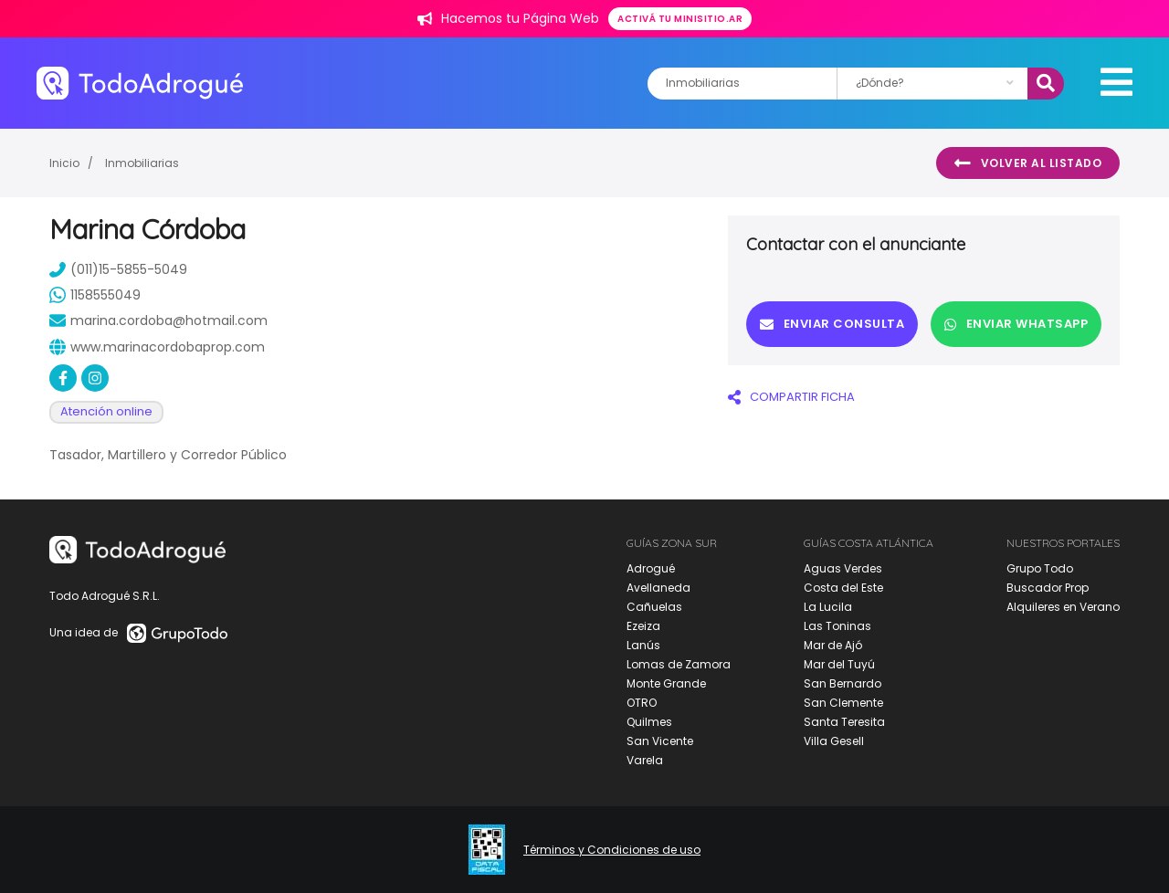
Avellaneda (658, 587)
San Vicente (660, 741)
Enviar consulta (832, 323)
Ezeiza (643, 626)
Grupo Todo (1039, 568)
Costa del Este (843, 587)
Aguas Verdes (843, 568)
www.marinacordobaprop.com (157, 347)
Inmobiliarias (142, 163)
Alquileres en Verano (1063, 607)
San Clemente (843, 702)
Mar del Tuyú (839, 664)
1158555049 (95, 295)
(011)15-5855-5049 (118, 269)
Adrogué (651, 568)
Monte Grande (666, 683)
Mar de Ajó (833, 645)
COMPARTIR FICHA (791, 396)
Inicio (64, 163)
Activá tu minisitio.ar (679, 19)
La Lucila (828, 607)
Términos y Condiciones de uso (611, 850)
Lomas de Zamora (679, 664)
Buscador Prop (1047, 587)
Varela (645, 760)
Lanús (643, 645)
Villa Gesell (834, 741)
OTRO (642, 702)
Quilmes (649, 722)
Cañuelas (654, 607)
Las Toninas (837, 626)
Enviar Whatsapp (1016, 323)
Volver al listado (1027, 163)
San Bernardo (842, 683)
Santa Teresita (844, 722)
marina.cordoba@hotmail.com (158, 320)
